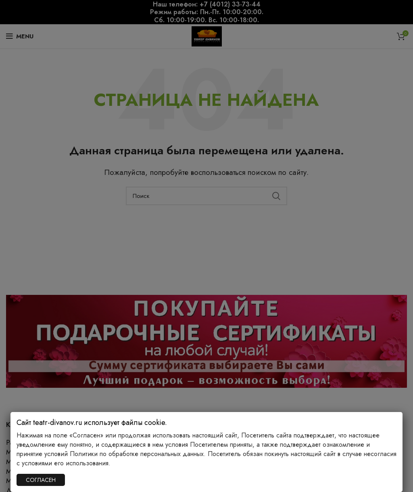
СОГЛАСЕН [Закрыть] (41, 480)
